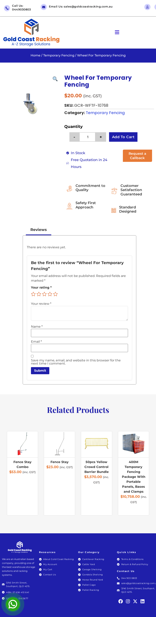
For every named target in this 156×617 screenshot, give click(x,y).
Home (35, 55)
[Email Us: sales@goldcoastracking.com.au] (44, 7)
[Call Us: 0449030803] (7, 8)
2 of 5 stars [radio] (38, 294)
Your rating (41, 287)
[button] (117, 32)
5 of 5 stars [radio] (55, 294)
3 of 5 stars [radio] (44, 294)
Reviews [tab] (38, 229)
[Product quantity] (89, 137)
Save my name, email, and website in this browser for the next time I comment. (76, 362)
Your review (41, 303)
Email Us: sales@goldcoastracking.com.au (81, 6)
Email (36, 341)
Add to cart (123, 137)
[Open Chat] (13, 604)
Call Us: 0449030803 (21, 7)
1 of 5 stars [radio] (33, 294)
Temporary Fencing (58, 55)
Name (37, 326)
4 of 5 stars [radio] (50, 294)
